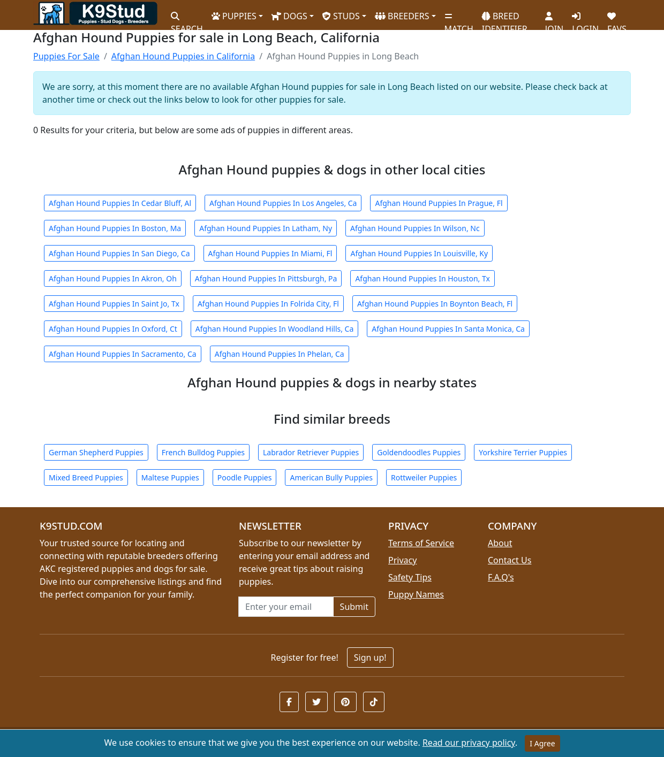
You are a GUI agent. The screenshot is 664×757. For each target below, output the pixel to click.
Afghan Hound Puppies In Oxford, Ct (113, 329)
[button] (289, 702)
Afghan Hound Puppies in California (183, 56)
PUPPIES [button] (234, 16)
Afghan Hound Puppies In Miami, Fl (270, 253)
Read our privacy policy (468, 742)
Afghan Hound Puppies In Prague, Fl (438, 203)
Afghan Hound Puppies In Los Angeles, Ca (283, 203)
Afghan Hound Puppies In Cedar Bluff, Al (120, 203)
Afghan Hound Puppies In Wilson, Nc (415, 228)
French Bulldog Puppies (203, 452)
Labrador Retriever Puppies (311, 452)
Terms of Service (421, 543)
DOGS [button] (289, 16)
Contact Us (509, 560)
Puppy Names (416, 594)
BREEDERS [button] (402, 16)
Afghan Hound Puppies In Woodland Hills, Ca (274, 329)
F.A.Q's (501, 577)
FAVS (617, 19)
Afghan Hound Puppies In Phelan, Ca (279, 354)
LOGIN (585, 19)
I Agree (542, 743)
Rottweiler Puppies (424, 477)
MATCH (458, 19)
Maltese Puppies (170, 477)
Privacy (402, 560)
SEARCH (187, 19)
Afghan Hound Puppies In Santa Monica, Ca (448, 329)
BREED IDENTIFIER (504, 18)
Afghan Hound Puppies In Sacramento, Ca (123, 354)
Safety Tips (410, 577)
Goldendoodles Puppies (419, 452)
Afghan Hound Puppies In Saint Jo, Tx (114, 304)
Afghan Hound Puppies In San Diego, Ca (119, 253)
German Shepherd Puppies (96, 452)
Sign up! (370, 657)
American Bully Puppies (331, 477)
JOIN (554, 19)
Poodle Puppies (244, 477)
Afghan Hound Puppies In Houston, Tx (422, 278)
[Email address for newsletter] (286, 607)
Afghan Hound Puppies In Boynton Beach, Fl (434, 304)
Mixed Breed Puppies (86, 477)
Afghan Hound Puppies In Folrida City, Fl (268, 304)
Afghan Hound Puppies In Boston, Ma (115, 228)
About (500, 543)
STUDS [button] (341, 16)
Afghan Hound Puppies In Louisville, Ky (419, 253)
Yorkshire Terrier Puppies (523, 452)
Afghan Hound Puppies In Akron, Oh (113, 278)
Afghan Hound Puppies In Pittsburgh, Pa (266, 278)
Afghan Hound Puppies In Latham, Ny (265, 228)
